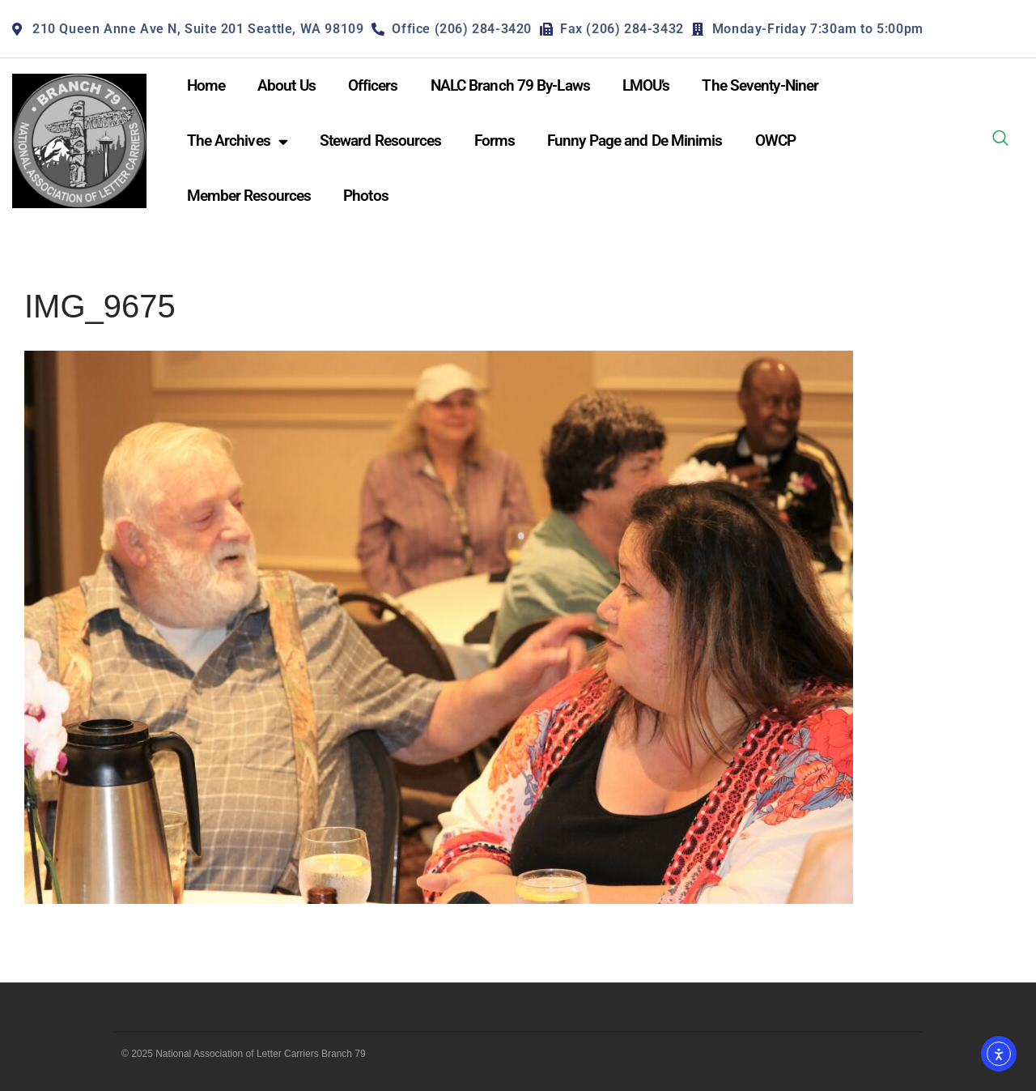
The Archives (237, 141)
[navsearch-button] (1000, 141)
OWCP (775, 140)
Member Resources (249, 195)
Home (206, 85)
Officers (373, 85)
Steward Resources (381, 140)
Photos (365, 195)
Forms (495, 140)
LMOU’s (646, 85)
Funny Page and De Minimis (635, 140)
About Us (286, 85)
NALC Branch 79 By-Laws (510, 85)
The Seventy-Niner (760, 85)
